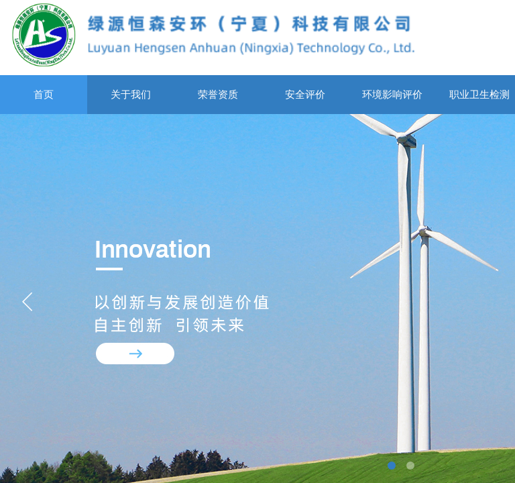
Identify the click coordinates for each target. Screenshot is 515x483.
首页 (44, 94)
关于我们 (131, 94)
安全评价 (305, 94)
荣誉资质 (218, 94)
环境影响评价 (392, 94)
